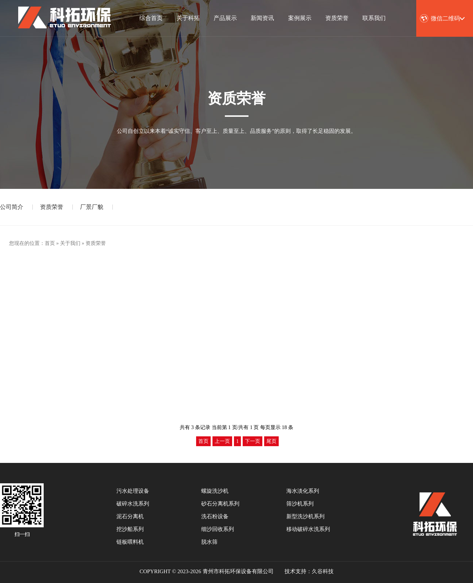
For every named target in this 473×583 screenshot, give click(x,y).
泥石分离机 (130, 516)
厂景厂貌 (91, 207)
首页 (50, 243)
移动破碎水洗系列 (308, 529)
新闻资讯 (262, 18)
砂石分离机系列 (220, 504)
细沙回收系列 (217, 529)
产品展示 (225, 18)
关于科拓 (188, 18)
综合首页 (151, 18)
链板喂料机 (130, 542)
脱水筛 (209, 542)
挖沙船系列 (130, 529)
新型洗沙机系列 (305, 516)
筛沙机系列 (300, 504)
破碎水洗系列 (132, 504)
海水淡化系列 (302, 491)
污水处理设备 (132, 491)
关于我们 (70, 243)
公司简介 (11, 207)
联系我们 (374, 18)
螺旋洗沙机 (214, 491)
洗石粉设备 (214, 516)
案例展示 (299, 18)
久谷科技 (323, 571)
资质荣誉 (337, 18)
